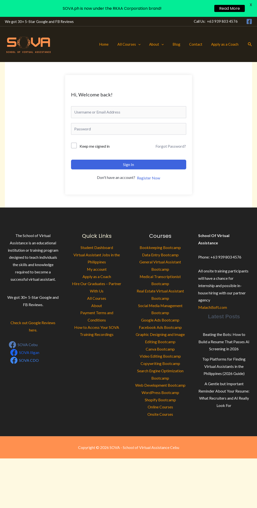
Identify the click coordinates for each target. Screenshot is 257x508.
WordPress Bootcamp (160, 392)
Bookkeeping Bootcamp (160, 247)
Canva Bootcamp (160, 349)
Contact (198, 44)
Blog (180, 44)
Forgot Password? (170, 146)
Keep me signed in (95, 146)
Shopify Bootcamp (160, 399)
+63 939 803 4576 (222, 21)
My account (97, 269)
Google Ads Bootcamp (160, 320)
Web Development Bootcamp (160, 385)
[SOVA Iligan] (25, 352)
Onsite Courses (160, 414)
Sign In (128, 164)
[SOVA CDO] (25, 360)
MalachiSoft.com (212, 307)
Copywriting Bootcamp (160, 363)
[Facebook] (249, 21)
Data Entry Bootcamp (160, 254)
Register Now (148, 178)
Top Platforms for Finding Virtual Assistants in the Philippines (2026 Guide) (224, 366)
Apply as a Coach (225, 44)
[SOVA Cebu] (23, 344)
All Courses (135, 44)
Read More (229, 8)
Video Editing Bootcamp (160, 356)
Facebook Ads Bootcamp (160, 327)
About (161, 44)
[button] (144, 44)
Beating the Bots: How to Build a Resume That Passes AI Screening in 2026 (223, 341)
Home (111, 44)
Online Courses (160, 406)
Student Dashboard (97, 247)
